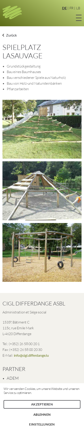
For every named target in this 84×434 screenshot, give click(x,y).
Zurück (9, 35)
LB (78, 8)
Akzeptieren (42, 404)
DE (64, 8)
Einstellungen (42, 424)
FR (71, 8)
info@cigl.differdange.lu (31, 355)
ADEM (12, 378)
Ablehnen (42, 414)
